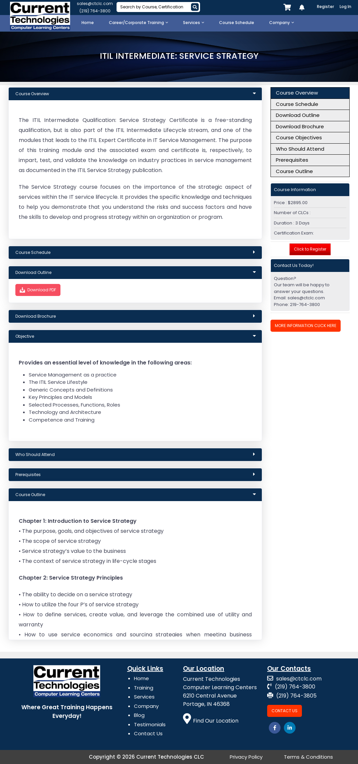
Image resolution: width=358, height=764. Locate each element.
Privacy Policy (246, 756)
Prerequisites (292, 159)
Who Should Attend (300, 148)
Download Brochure (300, 126)
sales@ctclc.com (95, 3)
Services (144, 696)
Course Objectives (299, 137)
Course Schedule (297, 104)
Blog (139, 715)
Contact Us (148, 733)
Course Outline (294, 171)
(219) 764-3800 (95, 11)
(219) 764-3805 (292, 696)
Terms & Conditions (308, 756)
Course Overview (297, 92)
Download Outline (298, 115)
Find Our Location (210, 721)
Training (143, 687)
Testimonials (150, 724)
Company (146, 706)
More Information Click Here (305, 325)
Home (141, 678)
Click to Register (310, 249)
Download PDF (38, 290)
